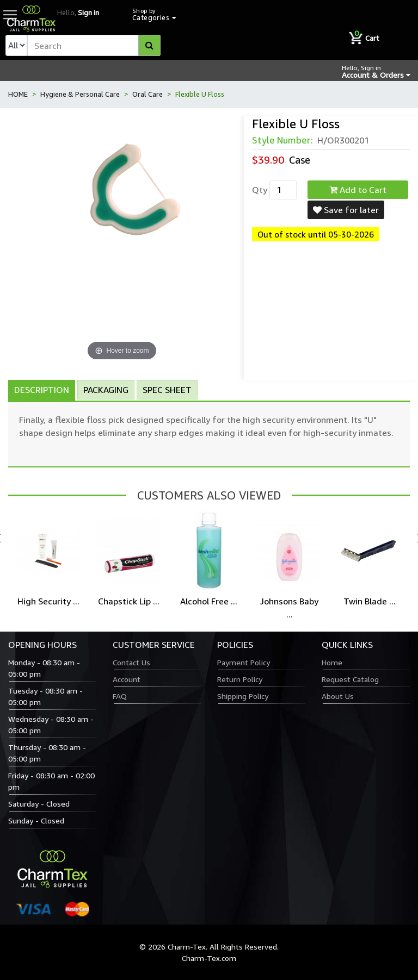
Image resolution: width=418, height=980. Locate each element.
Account (126, 679)
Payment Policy (243, 662)
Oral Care (147, 94)
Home (332, 662)
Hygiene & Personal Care (80, 94)
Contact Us (131, 662)
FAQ (120, 696)
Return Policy (239, 679)
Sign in (88, 12)
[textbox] (94, 45)
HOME (18, 94)
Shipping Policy (242, 696)
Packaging (105, 389)
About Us (338, 696)
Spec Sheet (167, 389)
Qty (259, 189)
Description (41, 389)
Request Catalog (350, 679)
